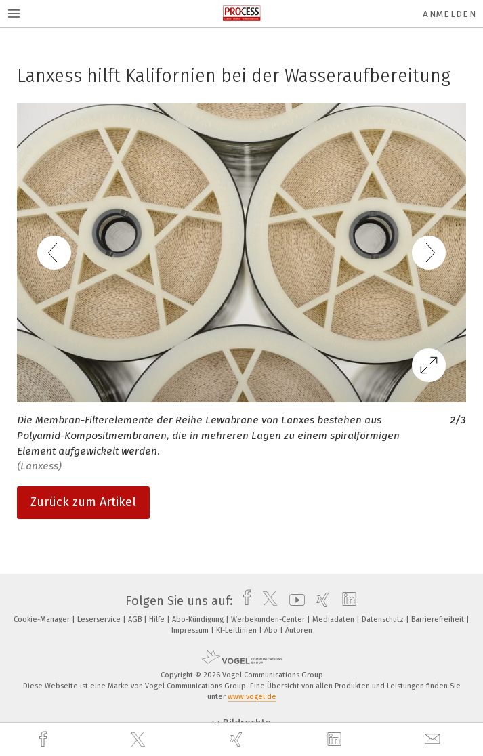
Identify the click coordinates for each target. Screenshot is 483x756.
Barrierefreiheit (438, 619)
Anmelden (449, 14)
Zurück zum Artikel (83, 502)
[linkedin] (336, 740)
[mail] (434, 739)
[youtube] (293, 600)
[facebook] (44, 739)
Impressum (191, 630)
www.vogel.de (252, 696)
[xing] (237, 739)
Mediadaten (334, 619)
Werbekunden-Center (269, 619)
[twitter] (139, 739)
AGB (136, 619)
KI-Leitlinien (237, 630)
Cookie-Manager (43, 619)
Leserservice (100, 619)
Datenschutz (384, 619)
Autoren (298, 630)
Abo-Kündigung (199, 619)
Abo (272, 630)
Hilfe (158, 619)
